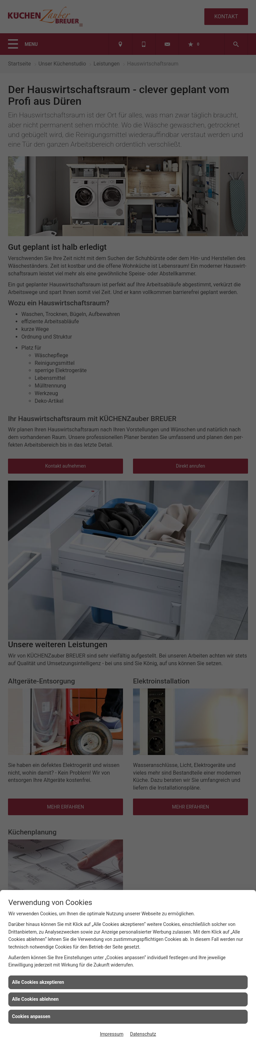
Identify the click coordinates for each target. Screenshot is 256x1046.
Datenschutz (143, 1034)
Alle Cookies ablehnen (35, 999)
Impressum (111, 1034)
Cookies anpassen (31, 1016)
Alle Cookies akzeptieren (38, 982)
